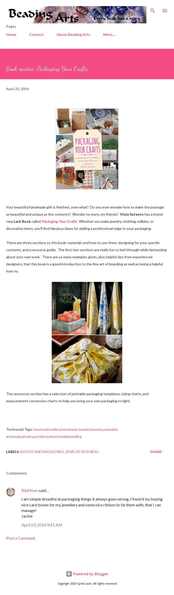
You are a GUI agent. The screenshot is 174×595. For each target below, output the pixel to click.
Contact (36, 34)
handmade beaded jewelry (81, 429)
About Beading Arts (73, 34)
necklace (41, 436)
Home (11, 34)
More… (109, 34)
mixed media (58, 436)
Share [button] (156, 451)
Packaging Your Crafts (59, 221)
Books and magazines (42, 451)
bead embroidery (47, 429)
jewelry (27, 436)
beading (75, 436)
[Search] (153, 9)
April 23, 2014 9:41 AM (41, 524)
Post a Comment (20, 538)
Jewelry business (81, 451)
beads (16, 436)
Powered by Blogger (87, 573)
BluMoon (29, 490)
